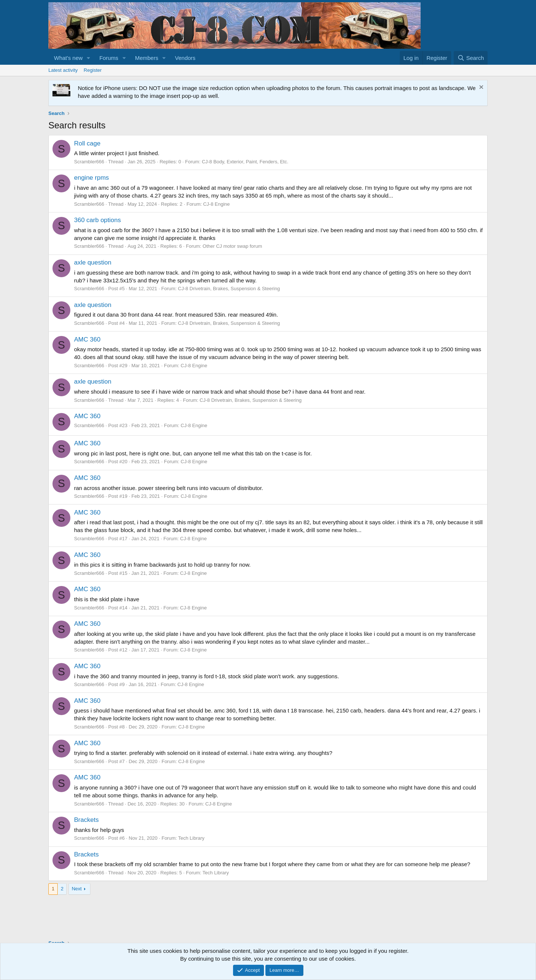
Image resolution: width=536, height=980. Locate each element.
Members (147, 58)
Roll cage (87, 143)
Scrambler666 (89, 161)
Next (77, 888)
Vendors (185, 58)
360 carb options (97, 220)
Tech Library (191, 838)
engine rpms (91, 177)
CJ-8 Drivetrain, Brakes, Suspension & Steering (229, 288)
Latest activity (63, 70)
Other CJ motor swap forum (232, 246)
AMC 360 (87, 339)
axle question (92, 262)
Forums (108, 58)
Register (93, 70)
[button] (88, 58)
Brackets (86, 819)
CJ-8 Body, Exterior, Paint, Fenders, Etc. (245, 161)
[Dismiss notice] (480, 88)
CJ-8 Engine (216, 204)
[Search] (471, 58)
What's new (68, 58)
